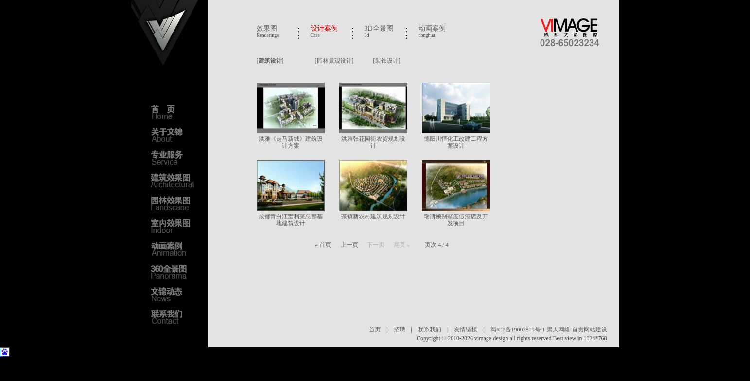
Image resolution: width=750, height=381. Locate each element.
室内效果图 (175, 225)
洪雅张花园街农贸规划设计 (373, 142)
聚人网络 (558, 329)
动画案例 (432, 28)
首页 (375, 329)
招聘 (399, 329)
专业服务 (175, 157)
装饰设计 (387, 60)
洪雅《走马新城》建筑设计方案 (291, 142)
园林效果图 (175, 203)
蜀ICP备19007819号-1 (517, 329)
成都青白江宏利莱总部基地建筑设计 (291, 220)
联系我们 (429, 329)
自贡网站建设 (589, 329)
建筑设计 (270, 60)
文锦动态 (175, 294)
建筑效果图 (175, 180)
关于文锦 (175, 134)
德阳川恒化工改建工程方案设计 (456, 142)
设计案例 (324, 28)
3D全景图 (379, 28)
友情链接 (465, 329)
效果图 (267, 28)
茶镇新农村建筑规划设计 (373, 216)
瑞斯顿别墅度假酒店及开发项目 (456, 220)
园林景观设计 (334, 60)
